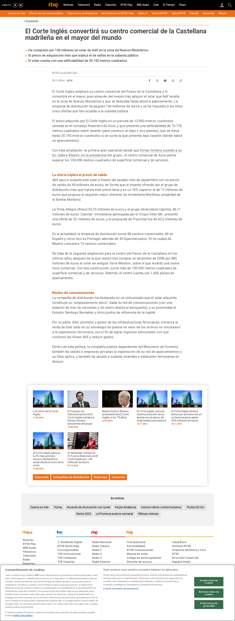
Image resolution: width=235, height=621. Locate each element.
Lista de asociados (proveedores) (121, 588)
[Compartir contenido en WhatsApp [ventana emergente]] (173, 80)
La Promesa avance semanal (114, 513)
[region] (117, 593)
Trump (58, 507)
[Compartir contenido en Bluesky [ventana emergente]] (165, 80)
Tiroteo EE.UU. (195, 507)
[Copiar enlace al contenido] (181, 80)
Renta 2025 (83, 513)
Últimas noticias (148, 513)
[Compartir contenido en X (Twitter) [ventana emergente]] (157, 80)
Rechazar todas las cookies (209, 593)
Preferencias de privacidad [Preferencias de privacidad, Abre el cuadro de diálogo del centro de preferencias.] (209, 604)
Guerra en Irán (40, 507)
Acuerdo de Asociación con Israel (88, 507)
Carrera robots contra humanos (161, 507)
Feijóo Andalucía (125, 507)
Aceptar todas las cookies (209, 581)
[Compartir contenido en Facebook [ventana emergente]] (149, 80)
